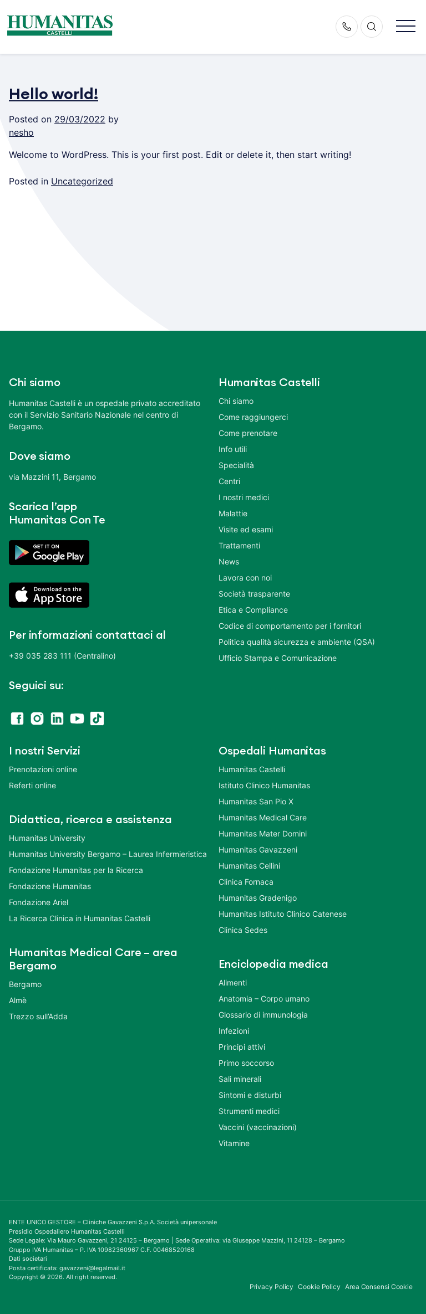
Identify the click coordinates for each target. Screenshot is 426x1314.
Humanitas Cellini (249, 865)
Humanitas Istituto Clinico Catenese (283, 913)
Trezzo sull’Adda (38, 1016)
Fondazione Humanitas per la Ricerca (76, 870)
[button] (405, 27)
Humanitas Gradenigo (258, 897)
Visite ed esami (246, 529)
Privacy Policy (272, 1286)
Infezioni (234, 1030)
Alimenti (233, 982)
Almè (18, 1000)
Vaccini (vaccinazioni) (258, 1127)
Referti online (32, 785)
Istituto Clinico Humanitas (264, 785)
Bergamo (25, 984)
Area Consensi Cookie (379, 1286)
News (229, 561)
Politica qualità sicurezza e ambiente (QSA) (297, 641)
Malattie (233, 513)
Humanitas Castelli (252, 769)
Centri (229, 481)
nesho (21, 132)
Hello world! (53, 94)
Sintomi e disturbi (250, 1095)
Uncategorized (82, 181)
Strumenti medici (249, 1111)
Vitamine (234, 1143)
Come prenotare (248, 433)
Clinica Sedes (243, 930)
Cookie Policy (319, 1286)
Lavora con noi (245, 577)
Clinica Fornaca (246, 881)
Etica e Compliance (253, 609)
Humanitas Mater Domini (263, 833)
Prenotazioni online (43, 769)
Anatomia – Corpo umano (264, 998)
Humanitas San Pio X (256, 801)
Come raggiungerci (253, 417)
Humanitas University (47, 838)
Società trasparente (254, 593)
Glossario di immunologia (263, 1014)
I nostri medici (244, 497)
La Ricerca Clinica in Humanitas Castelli (79, 918)
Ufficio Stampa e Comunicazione (278, 658)
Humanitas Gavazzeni (258, 849)
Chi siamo (236, 401)
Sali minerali (240, 1079)
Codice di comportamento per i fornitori (290, 625)
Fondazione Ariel (38, 902)
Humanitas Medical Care (263, 817)
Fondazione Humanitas (50, 886)
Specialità (236, 465)
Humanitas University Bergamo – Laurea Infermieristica (108, 854)
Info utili (233, 449)
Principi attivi (242, 1046)
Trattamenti (239, 545)
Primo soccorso (246, 1062)
